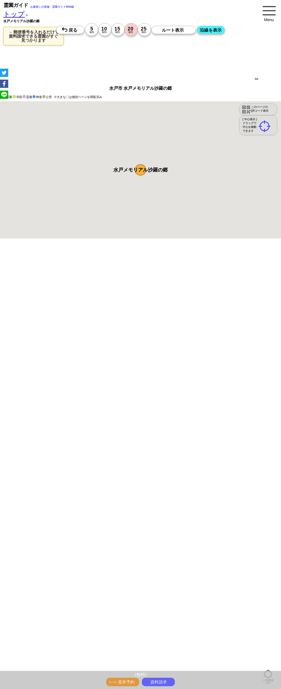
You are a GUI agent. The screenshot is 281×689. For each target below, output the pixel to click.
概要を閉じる (75, 335)
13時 (103, 607)
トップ (14, 14)
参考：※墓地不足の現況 (150, 477)
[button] (140, 170)
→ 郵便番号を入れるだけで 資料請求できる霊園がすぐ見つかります (33, 36)
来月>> (171, 568)
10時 (103, 600)
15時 (103, 613)
